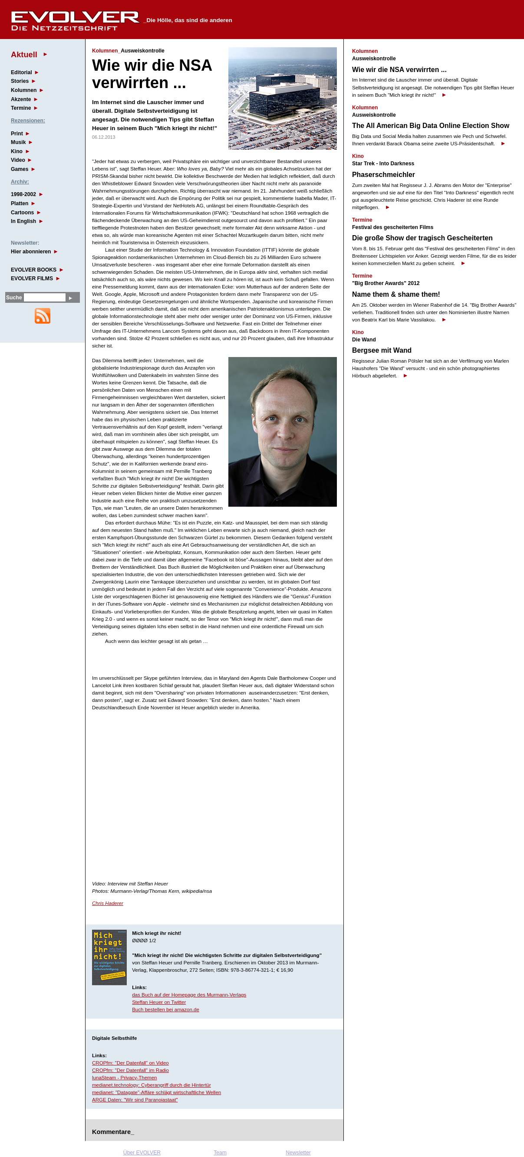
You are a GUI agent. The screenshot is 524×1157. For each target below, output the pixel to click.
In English (23, 221)
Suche (14, 298)
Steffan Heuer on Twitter (159, 1002)
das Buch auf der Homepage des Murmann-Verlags (189, 994)
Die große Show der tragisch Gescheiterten (422, 238)
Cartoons (22, 213)
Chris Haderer (107, 903)
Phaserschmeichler (383, 174)
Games (20, 169)
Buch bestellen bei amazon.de (165, 1009)
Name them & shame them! (396, 294)
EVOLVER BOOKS (33, 270)
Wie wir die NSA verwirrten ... (399, 69)
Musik (18, 142)
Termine (21, 108)
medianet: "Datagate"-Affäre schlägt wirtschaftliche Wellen (156, 1092)
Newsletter (298, 1153)
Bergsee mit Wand (382, 350)
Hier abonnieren (31, 252)
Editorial (21, 72)
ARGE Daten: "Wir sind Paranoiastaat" (135, 1099)
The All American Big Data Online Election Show (430, 125)
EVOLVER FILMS (32, 278)
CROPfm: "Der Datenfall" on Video (130, 1062)
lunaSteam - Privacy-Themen (124, 1077)
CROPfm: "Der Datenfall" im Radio (130, 1070)
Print (17, 134)
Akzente (21, 99)
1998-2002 (23, 194)
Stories (20, 81)
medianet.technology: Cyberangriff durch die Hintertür (151, 1085)
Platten (20, 203)
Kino (17, 151)
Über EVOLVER (142, 1153)
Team (220, 1153)
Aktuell (24, 54)
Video (18, 160)
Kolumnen (23, 90)
